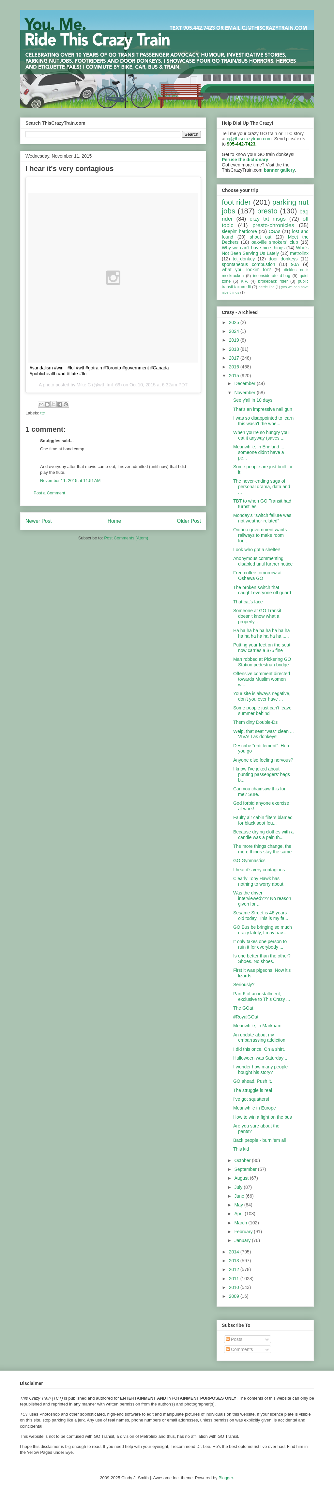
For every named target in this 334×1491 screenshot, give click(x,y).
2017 (234, 358)
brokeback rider (273, 281)
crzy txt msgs (268, 219)
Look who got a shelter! (257, 549)
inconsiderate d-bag (271, 275)
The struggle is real (252, 1090)
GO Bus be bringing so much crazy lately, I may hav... (262, 929)
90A (295, 264)
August (242, 1178)
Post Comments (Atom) (126, 538)
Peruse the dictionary (245, 159)
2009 (234, 1296)
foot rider (236, 202)
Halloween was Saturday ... (261, 1058)
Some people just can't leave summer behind (262, 710)
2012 (234, 1269)
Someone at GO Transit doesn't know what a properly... (257, 616)
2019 (234, 340)
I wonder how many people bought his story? (260, 1069)
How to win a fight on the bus (262, 1117)
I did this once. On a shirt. (259, 1049)
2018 (234, 349)
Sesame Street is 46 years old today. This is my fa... (260, 915)
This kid (241, 1149)
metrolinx (299, 253)
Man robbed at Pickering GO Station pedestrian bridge (262, 662)
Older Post (189, 521)
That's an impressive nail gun (262, 409)
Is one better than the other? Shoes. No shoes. (262, 958)
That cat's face (248, 601)
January (243, 1240)
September (246, 1169)
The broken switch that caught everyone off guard (262, 590)
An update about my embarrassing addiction (259, 1037)
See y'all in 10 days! (253, 400)
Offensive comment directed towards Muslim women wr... (261, 679)
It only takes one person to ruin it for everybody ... (260, 944)
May (239, 1204)
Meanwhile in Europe (254, 1107)
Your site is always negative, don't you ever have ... (261, 696)
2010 (234, 1287)
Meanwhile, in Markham (257, 1025)
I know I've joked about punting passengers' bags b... (261, 774)
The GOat (243, 1008)
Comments (239, 1349)
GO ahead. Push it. (252, 1081)
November (245, 392)
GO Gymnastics (249, 860)
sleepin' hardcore (239, 231)
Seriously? (243, 984)
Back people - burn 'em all (259, 1140)
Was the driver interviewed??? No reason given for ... (262, 898)
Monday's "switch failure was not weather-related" (262, 518)
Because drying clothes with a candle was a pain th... (263, 834)
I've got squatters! (251, 1099)
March (241, 1222)
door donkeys (283, 258)
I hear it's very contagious (259, 869)
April (239, 1213)
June (239, 1196)
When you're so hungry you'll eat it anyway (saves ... (262, 435)
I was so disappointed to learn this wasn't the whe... (263, 420)
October (243, 1160)
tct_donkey (244, 258)
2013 (234, 1260)
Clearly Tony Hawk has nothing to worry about (258, 881)
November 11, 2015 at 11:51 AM (70, 480)
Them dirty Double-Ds (255, 722)
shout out (261, 237)
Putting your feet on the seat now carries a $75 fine (261, 647)
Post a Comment (49, 492)
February (244, 1231)
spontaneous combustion (248, 264)
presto (267, 211)
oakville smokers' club (274, 242)
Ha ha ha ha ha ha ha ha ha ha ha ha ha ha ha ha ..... (261, 633)
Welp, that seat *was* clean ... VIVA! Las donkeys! (263, 734)
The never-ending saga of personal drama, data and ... (261, 486)
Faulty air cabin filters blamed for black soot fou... (263, 820)
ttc (42, 413)
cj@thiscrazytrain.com (249, 138)
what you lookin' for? (246, 269)
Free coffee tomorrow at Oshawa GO (257, 575)
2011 (234, 1278)
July (239, 1187)
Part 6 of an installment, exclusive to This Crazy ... (261, 996)
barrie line (266, 287)
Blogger (226, 1477)
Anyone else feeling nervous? (263, 760)
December (245, 383)
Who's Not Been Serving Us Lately (265, 250)
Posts (234, 1339)
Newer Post (38, 521)
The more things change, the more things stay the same (262, 849)
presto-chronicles (273, 225)
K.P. (244, 281)
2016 (234, 366)
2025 (234, 322)
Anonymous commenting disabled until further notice (263, 561)
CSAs (275, 231)
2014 (234, 1251)
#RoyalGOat (245, 1016)
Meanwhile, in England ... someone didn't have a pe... (258, 452)
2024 (234, 331)
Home (114, 521)
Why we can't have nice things (253, 247)
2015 (234, 375)
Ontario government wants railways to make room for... (260, 535)
